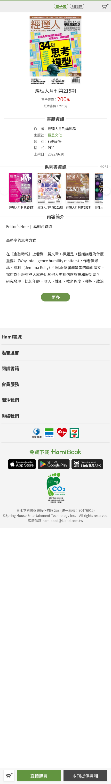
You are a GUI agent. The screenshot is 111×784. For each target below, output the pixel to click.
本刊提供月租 (85, 776)
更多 (55, 297)
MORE (104, 166)
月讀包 (76, 6)
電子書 (61, 6)
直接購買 (39, 776)
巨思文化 (55, 134)
